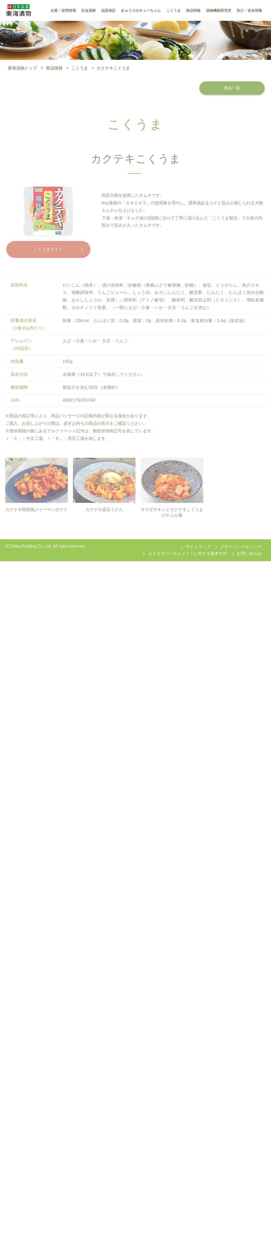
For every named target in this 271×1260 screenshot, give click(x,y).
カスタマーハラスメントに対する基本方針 (187, 554)
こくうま (79, 68)
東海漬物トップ (22, 68)
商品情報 (54, 68)
